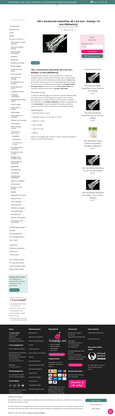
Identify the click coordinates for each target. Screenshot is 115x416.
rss (67, 412)
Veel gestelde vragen (35, 385)
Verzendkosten (33, 381)
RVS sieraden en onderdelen (16, 162)
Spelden (13, 192)
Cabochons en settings (19, 78)
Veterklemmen (16, 214)
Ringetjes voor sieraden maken (19, 158)
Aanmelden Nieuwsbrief (57, 354)
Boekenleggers (16, 66)
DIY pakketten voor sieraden (17, 83)
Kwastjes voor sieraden (19, 120)
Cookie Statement (34, 349)
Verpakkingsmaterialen (18, 227)
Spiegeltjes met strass (18, 195)
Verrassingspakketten (16, 237)
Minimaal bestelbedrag (35, 369)
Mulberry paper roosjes (16, 127)
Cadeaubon (13, 245)
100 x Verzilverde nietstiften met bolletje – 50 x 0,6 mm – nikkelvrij (93, 195)
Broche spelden (16, 74)
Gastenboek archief (94, 339)
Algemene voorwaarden (36, 337)
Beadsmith (14, 60)
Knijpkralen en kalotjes (19, 108)
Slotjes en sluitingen (19, 181)
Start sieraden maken (18, 260)
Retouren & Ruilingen (35, 377)
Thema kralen (18, 255)
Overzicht (35, 63)
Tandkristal (18, 251)
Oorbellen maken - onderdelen (19, 148)
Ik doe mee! (14, 290)
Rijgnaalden (15, 166)
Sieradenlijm (15, 173)
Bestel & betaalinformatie (36, 341)
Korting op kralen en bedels (37, 365)
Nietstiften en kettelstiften (19, 132)
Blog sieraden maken (18, 269)
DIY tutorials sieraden (18, 263)
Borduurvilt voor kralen (16, 70)
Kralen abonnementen (17, 248)
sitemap (64, 412)
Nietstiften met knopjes (17, 143)
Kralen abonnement (75, 365)
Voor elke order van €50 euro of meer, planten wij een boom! (96, 367)
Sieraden (18, 230)
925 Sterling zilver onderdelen (19, 221)
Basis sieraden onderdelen (16, 52)
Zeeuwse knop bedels (18, 218)
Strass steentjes (19, 202)
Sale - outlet (18, 240)
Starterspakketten (15, 234)
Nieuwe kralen (18, 29)
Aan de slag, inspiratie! (74, 333)
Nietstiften (19, 136)
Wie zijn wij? (71, 335)
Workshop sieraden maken (36, 389)
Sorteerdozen (15, 184)
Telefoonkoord (16, 205)
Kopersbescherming (34, 361)
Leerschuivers (19, 123)
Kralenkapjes (15, 112)
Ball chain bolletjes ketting (17, 48)
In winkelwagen (92, 51)
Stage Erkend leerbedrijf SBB (76, 337)
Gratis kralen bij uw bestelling (37, 353)
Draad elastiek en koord (19, 87)
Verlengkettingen (17, 211)
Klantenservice (33, 333)
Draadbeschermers (17, 92)
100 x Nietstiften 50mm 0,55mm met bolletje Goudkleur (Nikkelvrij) (93, 143)
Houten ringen (16, 104)
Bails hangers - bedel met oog (18, 43)
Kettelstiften (19, 139)
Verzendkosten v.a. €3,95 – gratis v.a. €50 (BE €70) (24, 2)
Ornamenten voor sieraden (17, 153)
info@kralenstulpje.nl (19, 349)
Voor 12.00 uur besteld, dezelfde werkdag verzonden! (59, 2)
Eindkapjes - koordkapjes (15, 95)
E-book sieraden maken (17, 266)
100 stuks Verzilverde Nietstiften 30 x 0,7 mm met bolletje (93, 115)
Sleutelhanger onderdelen (15, 177)
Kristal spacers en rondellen (17, 116)
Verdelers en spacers (18, 208)
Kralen (18, 33)
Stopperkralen (16, 198)
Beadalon (14, 57)
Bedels (18, 36)
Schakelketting (16, 170)
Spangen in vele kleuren (16, 188)
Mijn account (99, 2)
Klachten (31, 357)
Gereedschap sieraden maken (18, 100)
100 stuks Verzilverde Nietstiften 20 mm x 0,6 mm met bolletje (93, 88)
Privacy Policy (33, 373)
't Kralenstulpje (14, 26)
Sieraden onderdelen (18, 39)
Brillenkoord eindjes (17, 63)
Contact (31, 345)
